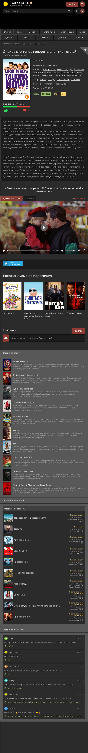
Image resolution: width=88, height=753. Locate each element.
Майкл (9, 646)
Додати (78, 331)
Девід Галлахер (76, 69)
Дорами (9, 37)
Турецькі (27, 37)
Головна (7, 32)
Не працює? (79, 198)
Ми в (16, 263)
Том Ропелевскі (50, 65)
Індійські (44, 37)
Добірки (62, 37)
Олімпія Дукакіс (68, 72)
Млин (8, 660)
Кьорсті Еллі (62, 69)
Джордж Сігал (59, 75)
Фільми (20, 32)
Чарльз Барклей (74, 75)
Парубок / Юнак (13, 688)
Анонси (79, 37)
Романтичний (63, 79)
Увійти (72, 4)
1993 (41, 60)
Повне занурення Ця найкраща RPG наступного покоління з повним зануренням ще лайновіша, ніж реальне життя (44, 702)
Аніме (82, 32)
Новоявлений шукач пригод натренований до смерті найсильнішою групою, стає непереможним (44, 716)
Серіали (33, 32)
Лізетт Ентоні (53, 72)
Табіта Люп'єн (39, 72)
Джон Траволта (49, 69)
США (35, 60)
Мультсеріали (67, 32)
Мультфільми (48, 32)
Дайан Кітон (46, 75)
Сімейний (75, 79)
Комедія (51, 79)
